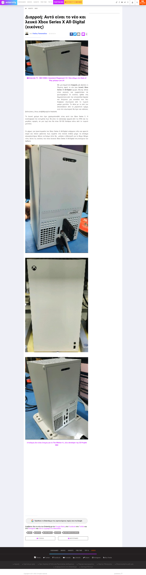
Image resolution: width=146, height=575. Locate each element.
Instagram (32, 528)
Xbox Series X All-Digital (71, 532)
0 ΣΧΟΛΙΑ (41, 538)
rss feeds (107, 558)
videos (93, 550)
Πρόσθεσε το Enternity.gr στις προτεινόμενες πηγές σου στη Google (56, 521)
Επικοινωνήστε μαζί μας (124, 564)
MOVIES (29, 2)
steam (86, 558)
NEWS (36, 8)
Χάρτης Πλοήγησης (105, 564)
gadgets (70, 550)
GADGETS (36, 2)
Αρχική (16, 564)
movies (63, 550)
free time (79, 550)
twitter (46, 558)
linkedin (77, 558)
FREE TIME (44, 2)
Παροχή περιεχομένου (86, 564)
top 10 (87, 550)
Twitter (81, 527)
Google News (60, 527)
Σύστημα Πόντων (86, 567)
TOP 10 (50, 2)
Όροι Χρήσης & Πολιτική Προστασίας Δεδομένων (56, 564)
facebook (56, 558)
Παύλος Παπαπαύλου (40, 33)
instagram (96, 558)
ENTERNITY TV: (73, 2)
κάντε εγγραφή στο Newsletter (50, 528)
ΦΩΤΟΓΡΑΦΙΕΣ (74, 538)
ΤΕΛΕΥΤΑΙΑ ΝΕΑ (58, 2)
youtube (67, 558)
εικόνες (58, 532)
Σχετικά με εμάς (29, 564)
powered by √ (118, 573)
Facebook (72, 527)
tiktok (37, 558)
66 (142, 2)
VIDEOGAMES (22, 2)
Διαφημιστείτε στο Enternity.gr (66, 567)
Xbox (30, 532)
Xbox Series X (48, 532)
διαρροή (38, 532)
